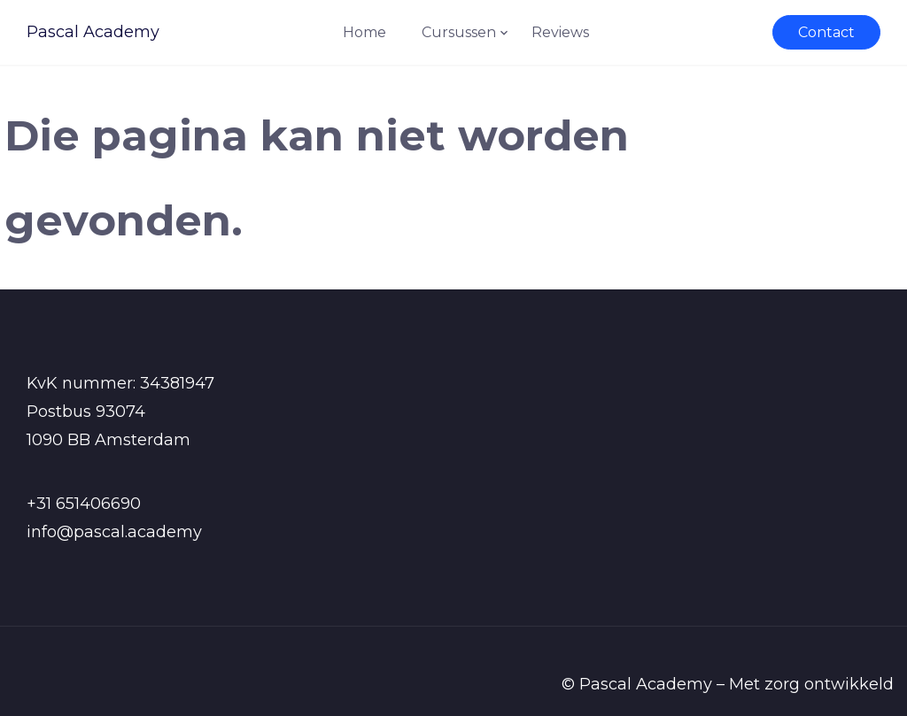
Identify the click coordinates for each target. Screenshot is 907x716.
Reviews (560, 32)
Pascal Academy (93, 32)
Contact (826, 32)
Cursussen (459, 32)
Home (364, 32)
